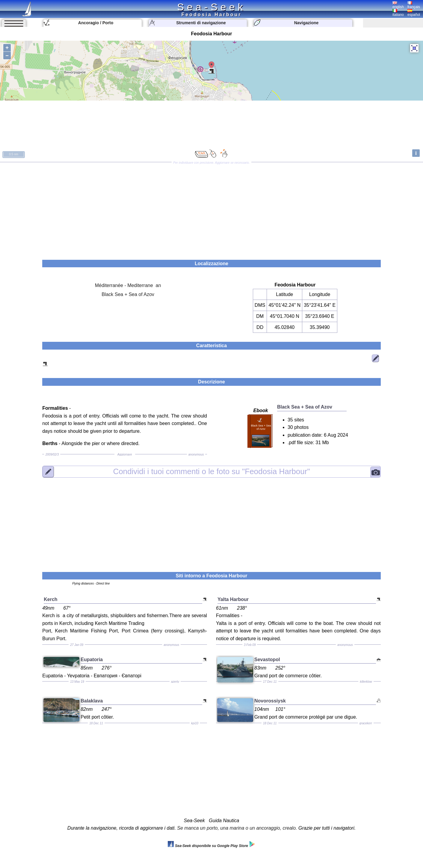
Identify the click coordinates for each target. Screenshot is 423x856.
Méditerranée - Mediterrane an (128, 285)
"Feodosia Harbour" (211, 471)
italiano (398, 13)
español (413, 13)
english (398, 5)
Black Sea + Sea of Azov (128, 294)
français (413, 5)
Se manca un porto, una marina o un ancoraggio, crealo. (237, 828)
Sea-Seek (211, 7)
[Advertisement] (211, 209)
